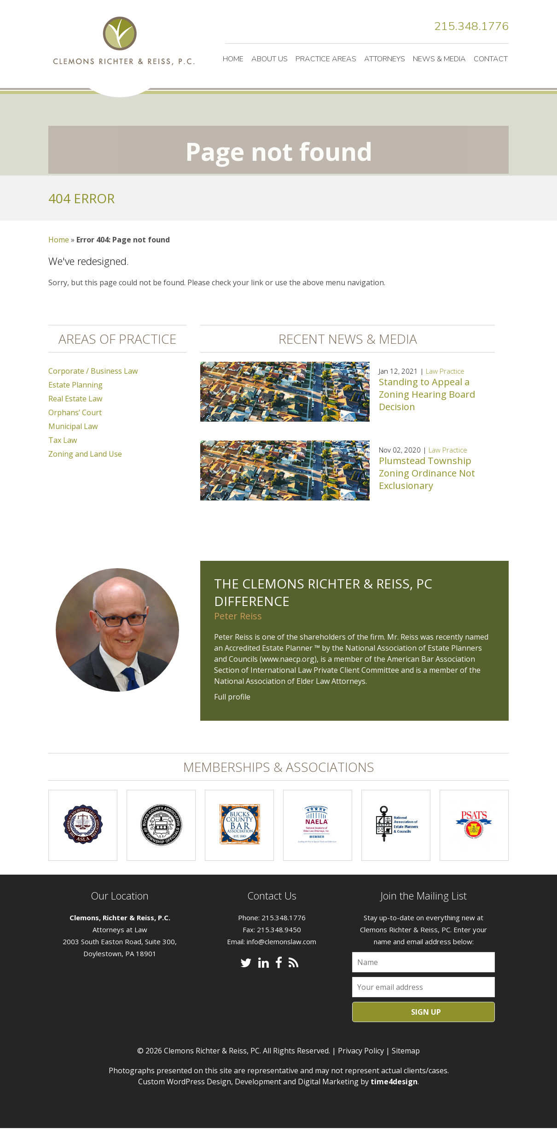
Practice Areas (326, 59)
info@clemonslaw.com (281, 942)
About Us (269, 59)
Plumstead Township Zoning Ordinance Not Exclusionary (427, 473)
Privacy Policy (361, 1051)
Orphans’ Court (75, 413)
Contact (491, 59)
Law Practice (445, 371)
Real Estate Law (75, 399)
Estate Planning (75, 385)
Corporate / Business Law (93, 371)
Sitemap (406, 1051)
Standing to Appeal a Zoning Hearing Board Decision (427, 394)
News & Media (439, 59)
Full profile (232, 697)
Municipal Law (73, 427)
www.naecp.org (288, 659)
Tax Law (62, 440)
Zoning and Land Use (85, 454)
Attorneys (384, 59)
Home (233, 59)
